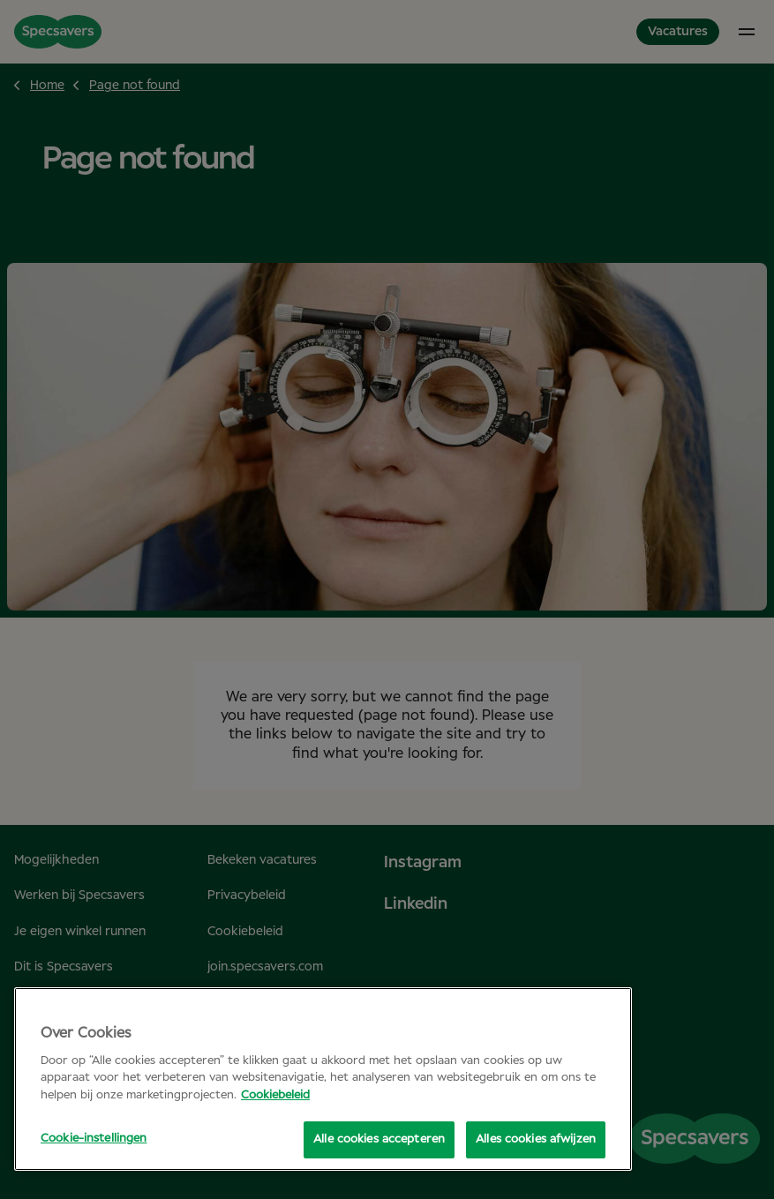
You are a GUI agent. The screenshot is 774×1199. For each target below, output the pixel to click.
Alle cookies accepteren (379, 1139)
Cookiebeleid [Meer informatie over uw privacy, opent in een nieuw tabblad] (275, 1095)
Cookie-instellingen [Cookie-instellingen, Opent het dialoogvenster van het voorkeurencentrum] (94, 1138)
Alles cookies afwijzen (536, 1139)
